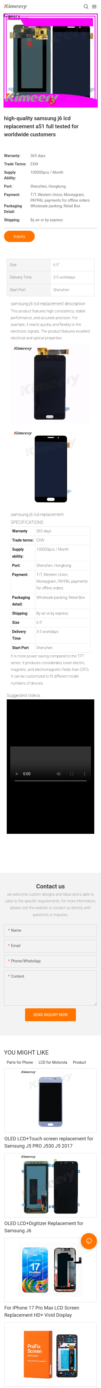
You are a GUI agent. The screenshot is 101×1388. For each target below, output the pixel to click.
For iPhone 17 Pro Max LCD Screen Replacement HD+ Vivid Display (41, 1311)
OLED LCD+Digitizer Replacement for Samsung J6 (43, 1226)
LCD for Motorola (53, 1062)
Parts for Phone (20, 1062)
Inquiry (19, 236)
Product (79, 1062)
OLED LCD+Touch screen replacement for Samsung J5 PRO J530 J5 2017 (48, 1142)
